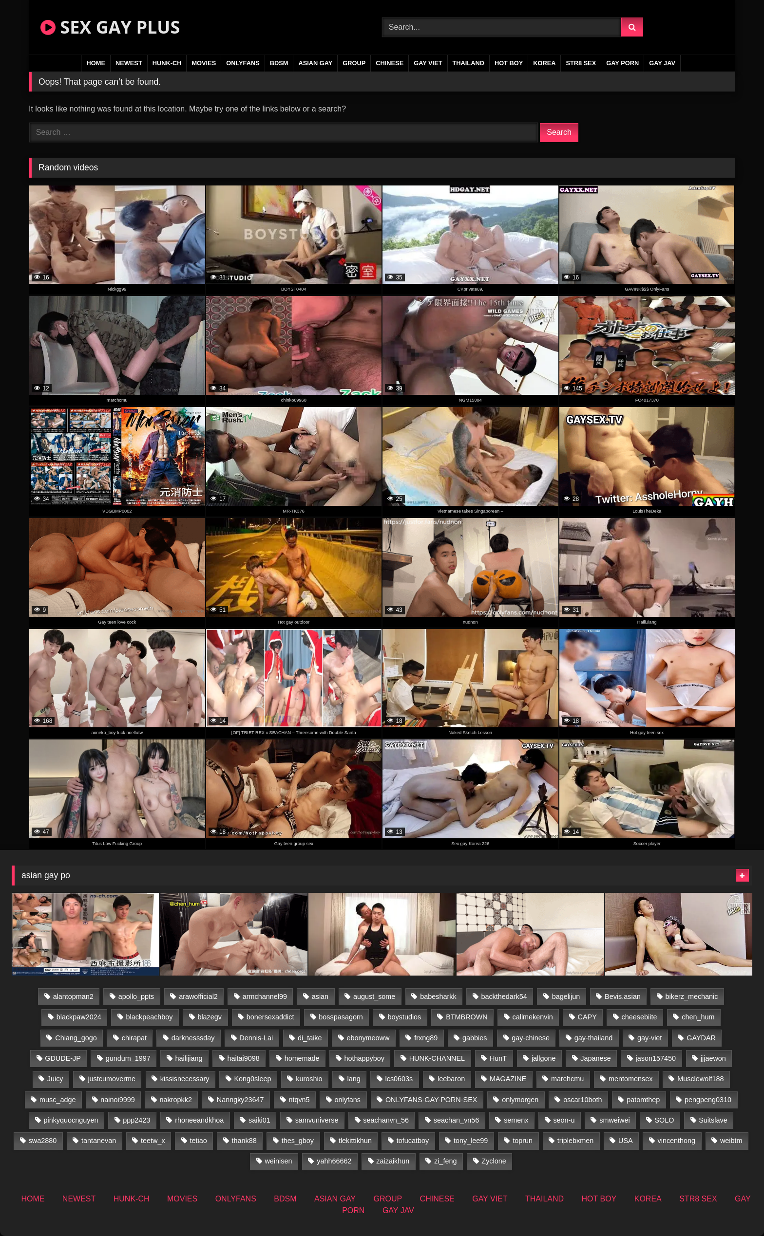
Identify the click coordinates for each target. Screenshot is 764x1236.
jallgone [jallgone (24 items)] (544, 1058)
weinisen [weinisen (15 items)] (278, 1161)
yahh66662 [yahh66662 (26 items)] (334, 1161)
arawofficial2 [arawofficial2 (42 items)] (198, 996)
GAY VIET (428, 63)
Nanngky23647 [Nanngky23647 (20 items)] (240, 1100)
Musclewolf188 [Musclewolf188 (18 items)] (700, 1079)
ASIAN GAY (315, 63)
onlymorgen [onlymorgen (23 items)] (520, 1100)
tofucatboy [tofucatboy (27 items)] (413, 1140)
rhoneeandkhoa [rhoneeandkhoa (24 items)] (199, 1120)
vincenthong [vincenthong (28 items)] (676, 1140)
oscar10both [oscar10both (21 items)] (582, 1100)
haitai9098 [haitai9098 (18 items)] (243, 1058)
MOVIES (203, 63)
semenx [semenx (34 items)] (516, 1120)
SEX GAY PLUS (110, 27)
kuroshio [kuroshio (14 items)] (309, 1079)
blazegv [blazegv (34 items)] (209, 1017)
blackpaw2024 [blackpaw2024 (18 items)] (79, 1017)
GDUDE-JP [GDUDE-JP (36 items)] (63, 1058)
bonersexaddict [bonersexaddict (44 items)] (270, 1017)
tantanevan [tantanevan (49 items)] (98, 1140)
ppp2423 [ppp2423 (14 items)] (136, 1120)
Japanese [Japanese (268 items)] (595, 1058)
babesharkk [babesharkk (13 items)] (438, 996)
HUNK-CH (167, 63)
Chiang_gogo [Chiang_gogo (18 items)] (76, 1038)
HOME (96, 63)
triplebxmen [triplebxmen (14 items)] (575, 1140)
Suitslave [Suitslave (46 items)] (713, 1120)
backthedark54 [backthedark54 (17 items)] (504, 996)
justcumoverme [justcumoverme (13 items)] (111, 1079)
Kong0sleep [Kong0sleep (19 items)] (252, 1079)
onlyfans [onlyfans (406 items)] (347, 1100)
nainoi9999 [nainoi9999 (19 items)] (117, 1100)
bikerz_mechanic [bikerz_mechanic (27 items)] (692, 996)
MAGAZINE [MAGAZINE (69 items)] (508, 1079)
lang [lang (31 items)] (353, 1079)
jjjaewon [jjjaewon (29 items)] (713, 1058)
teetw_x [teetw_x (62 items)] (153, 1140)
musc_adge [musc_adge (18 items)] (57, 1100)
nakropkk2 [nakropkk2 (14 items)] (176, 1100)
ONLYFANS (243, 63)
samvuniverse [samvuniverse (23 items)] (317, 1120)
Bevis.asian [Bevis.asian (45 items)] (623, 996)
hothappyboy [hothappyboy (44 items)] (364, 1058)
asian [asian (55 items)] (320, 996)
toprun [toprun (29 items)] (523, 1140)
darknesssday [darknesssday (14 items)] (193, 1038)
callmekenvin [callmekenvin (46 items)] (533, 1017)
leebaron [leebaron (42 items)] (451, 1079)
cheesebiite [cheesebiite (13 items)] (639, 1017)
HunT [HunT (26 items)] (498, 1058)
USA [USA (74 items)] (625, 1140)
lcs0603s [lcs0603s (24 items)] (399, 1079)
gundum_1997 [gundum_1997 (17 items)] (128, 1058)
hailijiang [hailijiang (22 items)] (189, 1058)
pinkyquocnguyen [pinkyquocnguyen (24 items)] (70, 1120)
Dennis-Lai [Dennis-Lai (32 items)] (256, 1038)
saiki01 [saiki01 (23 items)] (259, 1120)
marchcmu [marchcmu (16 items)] (567, 1079)
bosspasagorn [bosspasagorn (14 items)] (341, 1017)
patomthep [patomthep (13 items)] (643, 1100)
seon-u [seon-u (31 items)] (563, 1120)
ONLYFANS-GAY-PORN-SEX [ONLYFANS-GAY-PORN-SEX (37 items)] (431, 1100)
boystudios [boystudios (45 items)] (404, 1017)
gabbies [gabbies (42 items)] (474, 1038)
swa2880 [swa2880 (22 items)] (43, 1140)
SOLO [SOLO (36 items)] (664, 1120)
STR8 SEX (581, 63)
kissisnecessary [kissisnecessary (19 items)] (185, 1079)
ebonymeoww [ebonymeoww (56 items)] (367, 1038)
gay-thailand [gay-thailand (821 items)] (593, 1038)
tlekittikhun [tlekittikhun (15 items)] (355, 1140)
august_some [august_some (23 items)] (374, 996)
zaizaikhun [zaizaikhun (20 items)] (392, 1161)
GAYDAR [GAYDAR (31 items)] (701, 1038)
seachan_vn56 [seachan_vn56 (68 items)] (456, 1120)
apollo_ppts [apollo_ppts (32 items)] (136, 996)
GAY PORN (622, 63)
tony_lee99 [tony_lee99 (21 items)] (471, 1140)
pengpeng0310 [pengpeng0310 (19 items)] (708, 1100)
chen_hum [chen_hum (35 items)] (698, 1017)
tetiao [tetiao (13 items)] (198, 1140)
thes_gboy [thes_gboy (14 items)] (298, 1140)
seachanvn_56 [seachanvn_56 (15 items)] (386, 1120)
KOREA (544, 63)
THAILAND (468, 63)
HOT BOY (509, 63)
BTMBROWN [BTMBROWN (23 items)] (467, 1017)
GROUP (354, 63)
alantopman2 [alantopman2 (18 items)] (73, 996)
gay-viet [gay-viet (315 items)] (649, 1038)
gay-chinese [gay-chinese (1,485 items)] (531, 1038)
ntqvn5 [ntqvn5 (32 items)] (298, 1100)
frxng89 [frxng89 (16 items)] (426, 1038)
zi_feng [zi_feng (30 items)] (445, 1161)
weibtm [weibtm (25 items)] (731, 1140)
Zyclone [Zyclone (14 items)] (493, 1161)
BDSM (279, 63)
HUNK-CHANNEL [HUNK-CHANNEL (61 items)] (437, 1058)
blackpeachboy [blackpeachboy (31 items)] (149, 1017)
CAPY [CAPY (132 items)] (587, 1017)
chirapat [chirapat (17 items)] (134, 1038)
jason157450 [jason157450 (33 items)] (656, 1058)
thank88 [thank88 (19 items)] (244, 1140)
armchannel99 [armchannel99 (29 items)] (265, 996)
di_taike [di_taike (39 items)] (310, 1038)
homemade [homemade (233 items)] (302, 1058)
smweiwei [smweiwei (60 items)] (614, 1120)
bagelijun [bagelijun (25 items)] (566, 996)
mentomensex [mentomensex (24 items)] (630, 1079)
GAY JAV (662, 63)
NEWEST (128, 63)
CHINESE (389, 63)
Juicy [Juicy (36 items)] (55, 1079)
